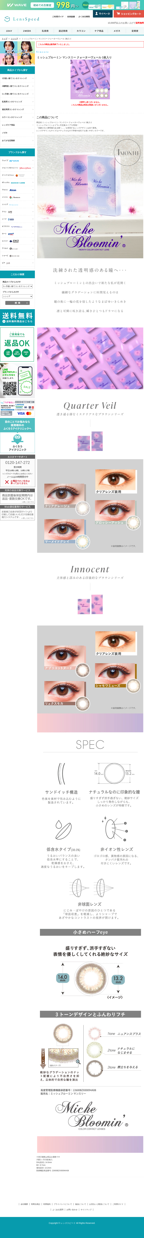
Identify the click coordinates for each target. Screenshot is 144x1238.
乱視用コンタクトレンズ (12, 102)
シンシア (14, 39)
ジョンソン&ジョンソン (17, 168)
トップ (4, 39)
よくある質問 (57, 1210)
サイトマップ (86, 1210)
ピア (6, 263)
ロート (8, 234)
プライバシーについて (63, 1204)
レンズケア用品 (8, 125)
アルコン (10, 190)
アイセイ (10, 248)
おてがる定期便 (8, 140)
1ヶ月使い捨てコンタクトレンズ (15, 94)
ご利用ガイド (117, 1204)
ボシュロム (14, 182)
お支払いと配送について (99, 1204)
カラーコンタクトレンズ (12, 117)
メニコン (12, 197)
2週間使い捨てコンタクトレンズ (15, 86)
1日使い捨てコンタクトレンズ (14, 78)
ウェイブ (11, 160)
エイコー (11, 241)
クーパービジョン (14, 175)
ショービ (11, 255)
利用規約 (47, 1204)
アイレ (8, 212)
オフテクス (13, 226)
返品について (80, 1204)
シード (8, 219)
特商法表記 (35, 1204)
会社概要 (24, 1204)
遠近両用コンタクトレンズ (13, 109)
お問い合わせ (72, 1210)
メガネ (4, 133)
